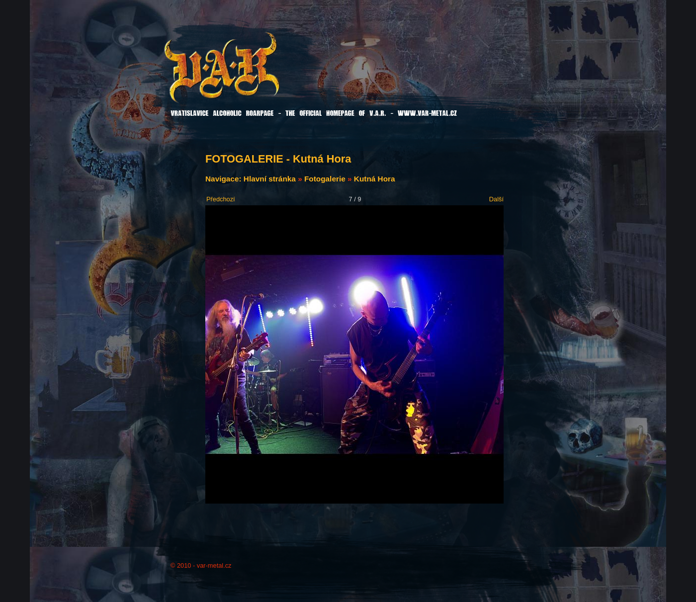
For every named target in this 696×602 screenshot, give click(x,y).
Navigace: (224, 178)
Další (496, 199)
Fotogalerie (325, 178)
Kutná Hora (374, 178)
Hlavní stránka (270, 178)
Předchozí (220, 199)
